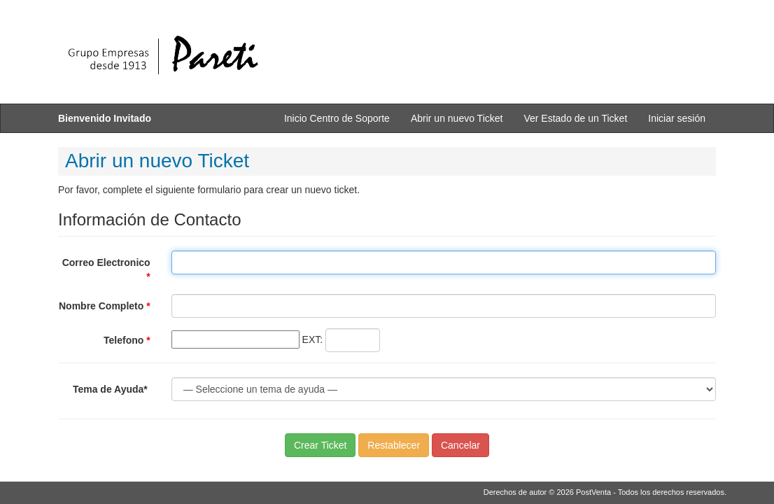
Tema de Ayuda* (111, 389)
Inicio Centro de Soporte (337, 118)
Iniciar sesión (676, 118)
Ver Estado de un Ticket (575, 118)
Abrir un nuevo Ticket (457, 118)
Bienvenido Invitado (104, 118)
